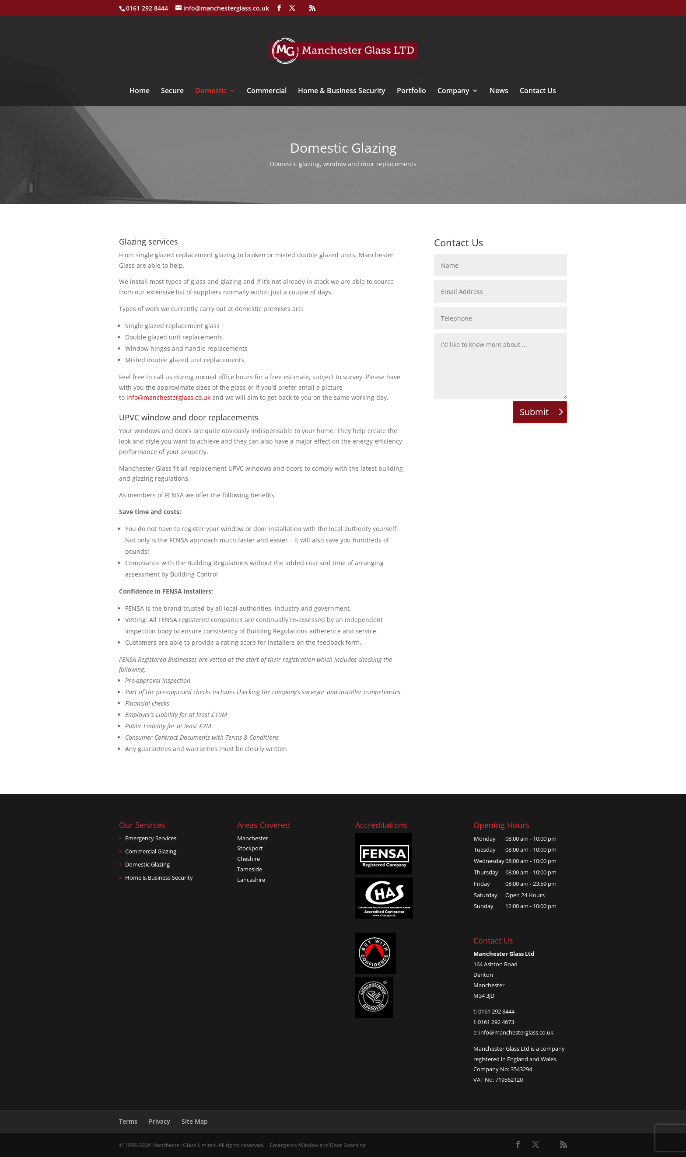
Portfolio (411, 91)
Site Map (195, 1121)
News (499, 91)
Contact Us (538, 91)
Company (453, 91)
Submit (534, 412)
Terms (128, 1121)
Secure (172, 91)
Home (140, 91)
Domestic (211, 91)
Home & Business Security (341, 91)
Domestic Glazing (147, 864)
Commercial (267, 91)
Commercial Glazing (150, 851)
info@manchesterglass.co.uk (168, 397)
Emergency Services (150, 838)
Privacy (159, 1121)
